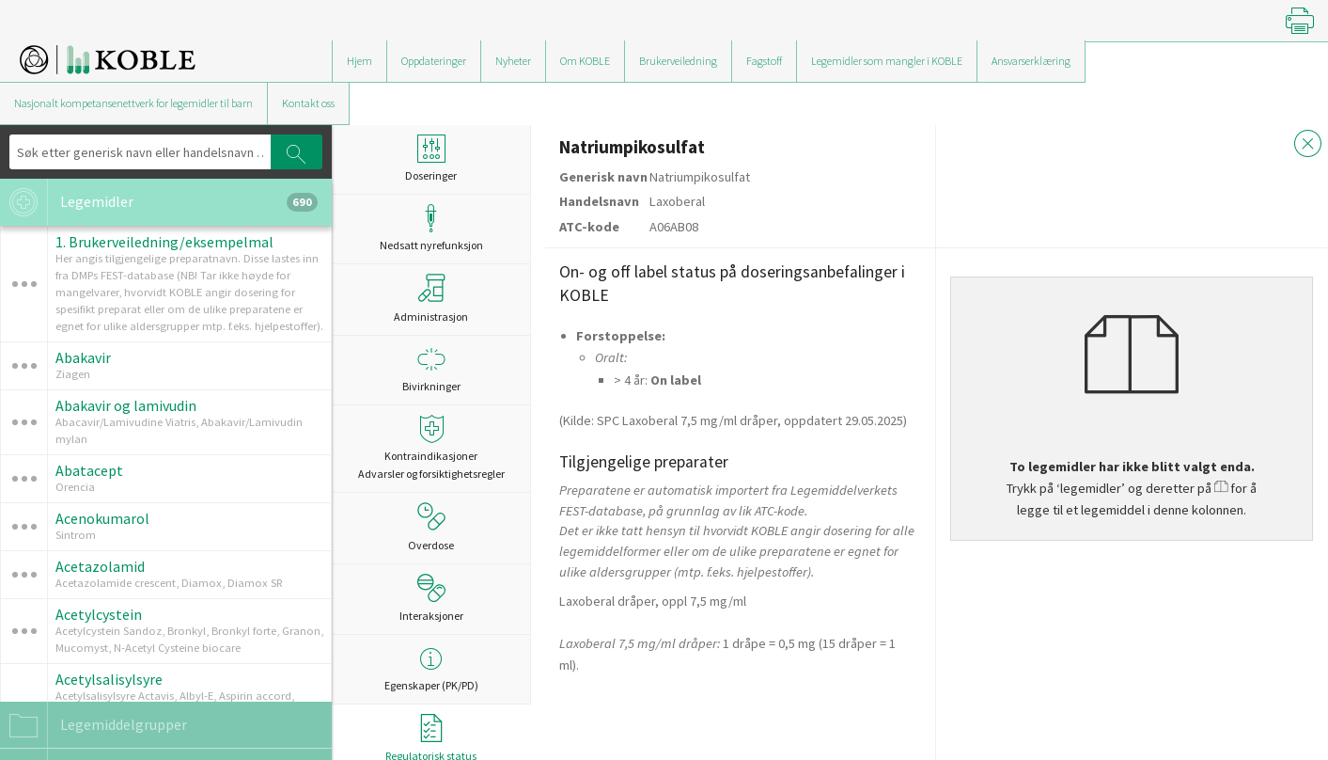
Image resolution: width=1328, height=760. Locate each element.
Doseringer (431, 158)
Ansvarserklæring (1031, 61)
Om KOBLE (585, 61)
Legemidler (159, 202)
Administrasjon (431, 298)
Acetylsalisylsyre (109, 679)
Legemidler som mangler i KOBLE (886, 61)
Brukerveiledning (678, 61)
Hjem (359, 61)
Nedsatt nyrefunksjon (431, 228)
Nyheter (513, 61)
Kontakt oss (308, 103)
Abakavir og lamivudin (125, 405)
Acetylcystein (98, 614)
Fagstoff (764, 61)
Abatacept (89, 470)
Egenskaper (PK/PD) (431, 668)
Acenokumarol (102, 518)
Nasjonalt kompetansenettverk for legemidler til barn (133, 103)
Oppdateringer (433, 61)
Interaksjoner (431, 598)
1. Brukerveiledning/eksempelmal (164, 241)
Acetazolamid (100, 566)
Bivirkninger (431, 369)
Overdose (431, 526)
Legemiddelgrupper (93, 725)
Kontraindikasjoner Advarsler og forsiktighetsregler (431, 448)
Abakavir (83, 357)
